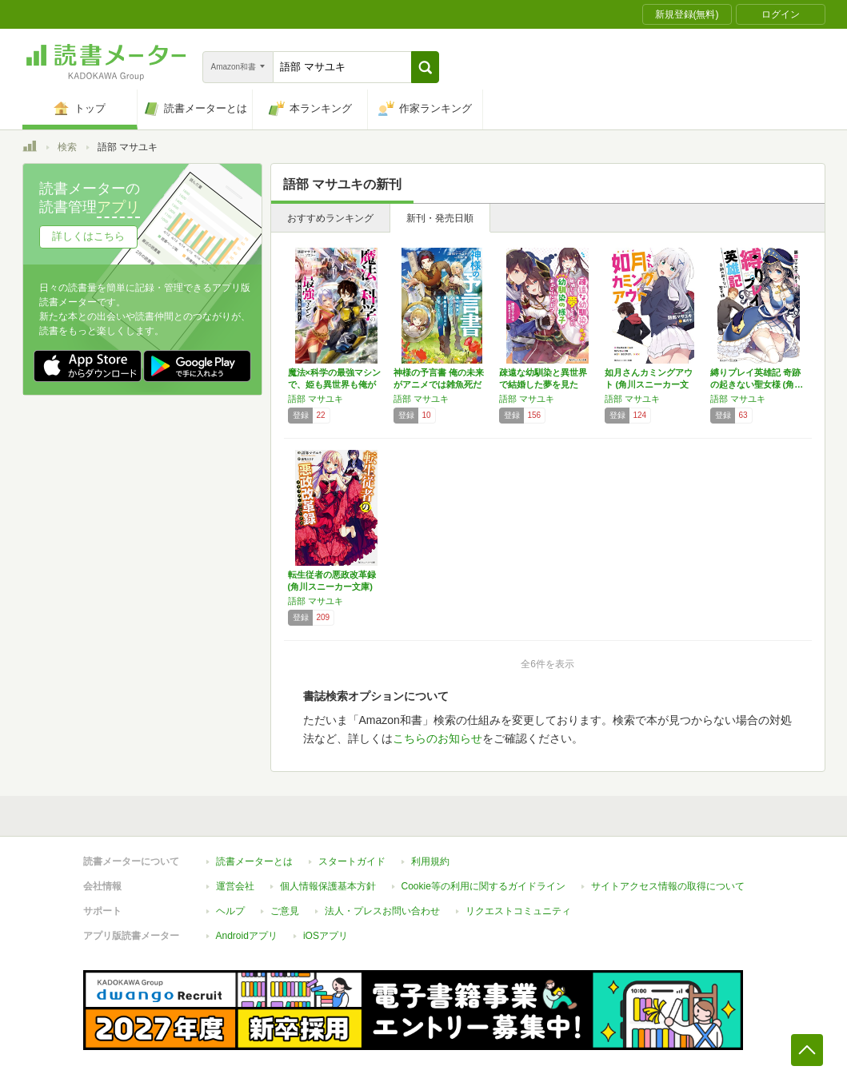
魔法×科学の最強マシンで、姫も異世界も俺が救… (334, 384)
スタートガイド (352, 861)
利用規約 (430, 861)
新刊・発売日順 (439, 218)
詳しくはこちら (88, 236)
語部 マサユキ (315, 399)
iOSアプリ (325, 936)
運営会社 (235, 886)
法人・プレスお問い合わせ (382, 911)
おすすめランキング (330, 218)
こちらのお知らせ (437, 738)
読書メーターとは (254, 861)
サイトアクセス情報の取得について (668, 886)
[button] (425, 67)
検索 (67, 147)
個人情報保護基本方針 (328, 886)
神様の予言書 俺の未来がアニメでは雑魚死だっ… (439, 384)
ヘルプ (230, 911)
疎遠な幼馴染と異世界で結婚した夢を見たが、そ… (543, 384)
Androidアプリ (247, 936)
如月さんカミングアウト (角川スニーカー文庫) (649, 384)
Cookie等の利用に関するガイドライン (483, 886)
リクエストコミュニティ (518, 911)
